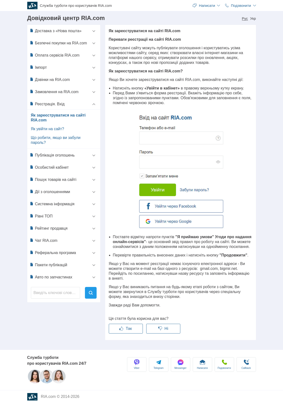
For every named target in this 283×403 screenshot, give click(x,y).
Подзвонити (224, 364)
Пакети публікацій (48, 265)
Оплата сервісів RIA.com (55, 55)
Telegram (159, 364)
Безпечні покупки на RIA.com (58, 43)
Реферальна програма (53, 252)
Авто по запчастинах (51, 277)
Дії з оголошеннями (50, 191)
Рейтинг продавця (49, 228)
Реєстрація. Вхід (47, 104)
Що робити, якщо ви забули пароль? (56, 140)
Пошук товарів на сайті (53, 179)
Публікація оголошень (52, 155)
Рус (245, 18)
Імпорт (38, 67)
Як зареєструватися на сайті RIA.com (58, 117)
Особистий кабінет (49, 167)
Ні (163, 328)
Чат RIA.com (43, 240)
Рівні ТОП (41, 216)
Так (125, 328)
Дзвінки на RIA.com (50, 79)
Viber (137, 364)
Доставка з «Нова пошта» (56, 31)
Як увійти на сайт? (47, 129)
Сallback (246, 364)
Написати (202, 364)
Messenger (180, 364)
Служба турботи (76, 5)
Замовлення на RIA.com (54, 91)
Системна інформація (52, 204)
